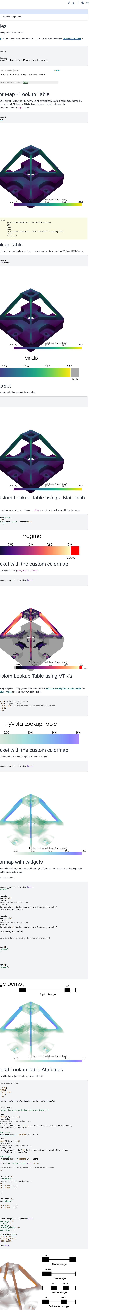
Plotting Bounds (13, 93)
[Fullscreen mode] (116, 3)
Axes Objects (12, 74)
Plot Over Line (13, 297)
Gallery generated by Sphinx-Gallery (113, 1296)
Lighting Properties (15, 216)
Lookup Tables (13, 227)
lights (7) (8, 54)
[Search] (13, 27)
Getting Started (9, 34)
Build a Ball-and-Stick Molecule (14, 107)
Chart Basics (12, 97)
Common (9, 833)
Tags (5, 42)
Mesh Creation (11, 440)
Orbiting (10, 279)
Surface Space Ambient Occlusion (15, 382)
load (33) (9, 58)
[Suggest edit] (107, 3)
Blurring (10, 89)
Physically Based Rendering (14, 284)
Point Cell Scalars (14, 301)
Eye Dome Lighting (15, 158)
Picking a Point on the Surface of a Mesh (14, 391)
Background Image (15, 85)
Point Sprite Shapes (15, 722)
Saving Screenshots (15, 347)
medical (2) (9, 62)
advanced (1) (10, 46)
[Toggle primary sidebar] (30, 3)
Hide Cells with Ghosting (13, 181)
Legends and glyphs (15, 212)
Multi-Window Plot (14, 271)
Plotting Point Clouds (12, 316)
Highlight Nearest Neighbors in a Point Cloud (15, 308)
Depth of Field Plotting (13, 137)
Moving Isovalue (14, 266)
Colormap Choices (14, 128)
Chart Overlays (13, 101)
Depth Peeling (13, 143)
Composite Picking (14, 132)
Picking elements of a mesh (15, 163)
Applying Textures (14, 398)
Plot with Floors (13, 176)
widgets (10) (10, 432)
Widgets (8, 824)
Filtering (8, 444)
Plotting (8, 448)
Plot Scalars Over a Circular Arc (15, 291)
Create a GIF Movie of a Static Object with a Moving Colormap (15, 257)
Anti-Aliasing (12, 70)
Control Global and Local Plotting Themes (15, 405)
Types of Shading (14, 351)
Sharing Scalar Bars (15, 355)
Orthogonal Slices (14, 367)
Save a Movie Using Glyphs (15, 247)
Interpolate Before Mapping (14, 206)
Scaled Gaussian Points (14, 334)
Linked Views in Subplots (13, 221)
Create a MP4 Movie (15, 242)
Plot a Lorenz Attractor (12, 232)
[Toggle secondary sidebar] (125, 3)
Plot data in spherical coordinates (12, 374)
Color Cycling (12, 120)
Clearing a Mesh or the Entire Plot (15, 113)
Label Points (12, 322)
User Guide (8, 38)
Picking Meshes (13, 238)
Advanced (9, 836)
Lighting (8, 828)
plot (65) (8, 66)
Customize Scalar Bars (14, 341)
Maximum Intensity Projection (15, 621)
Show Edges (12, 359)
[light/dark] (121, 3)
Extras (6, 845)
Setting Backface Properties (14, 79)
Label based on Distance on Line (14, 148)
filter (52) (9, 50)
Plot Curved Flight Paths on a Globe (14, 170)
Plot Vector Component (12, 418)
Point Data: (36, 80)
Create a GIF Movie (15, 187)
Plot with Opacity (14, 275)
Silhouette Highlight (15, 363)
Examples (7, 436)
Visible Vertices (13, 424)
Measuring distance (15, 154)
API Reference (9, 840)
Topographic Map (14, 413)
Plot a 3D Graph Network (13, 192)
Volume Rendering (14, 428)
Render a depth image (13, 199)
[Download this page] (111, 3)
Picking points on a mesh (15, 327)
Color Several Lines (15, 124)
